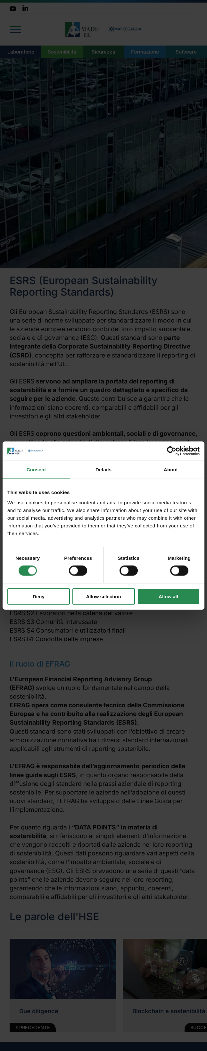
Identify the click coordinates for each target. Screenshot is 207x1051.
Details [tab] (103, 469)
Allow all (168, 596)
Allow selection (103, 596)
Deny (39, 596)
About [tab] (171, 469)
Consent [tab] (36, 469)
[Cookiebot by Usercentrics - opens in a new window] (172, 451)
